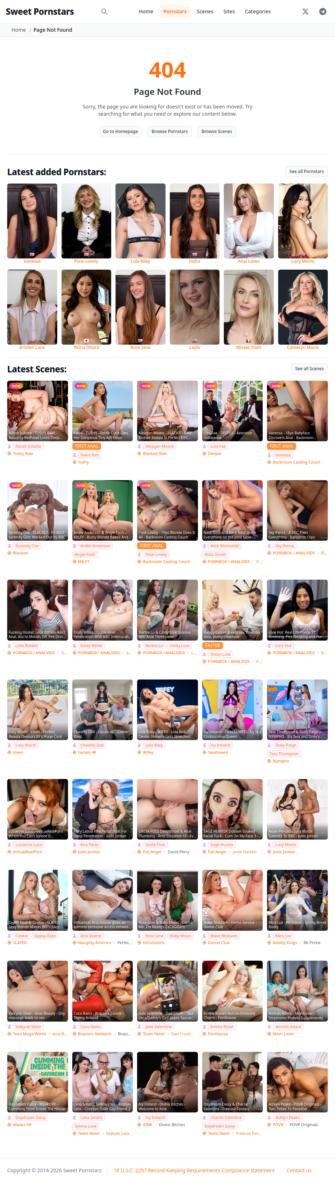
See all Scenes (309, 369)
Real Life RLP (324, 652)
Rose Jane (154, 935)
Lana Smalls (92, 1117)
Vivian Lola (220, 654)
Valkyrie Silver (28, 1026)
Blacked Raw (155, 453)
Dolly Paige (285, 745)
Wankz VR (22, 1124)
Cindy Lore (179, 645)
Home (146, 11)
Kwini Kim (90, 454)
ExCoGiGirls (154, 942)
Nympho (281, 760)
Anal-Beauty (60, 1033)
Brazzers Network (95, 1033)
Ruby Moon (180, 935)
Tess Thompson (284, 753)
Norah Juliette (28, 446)
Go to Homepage (120, 131)
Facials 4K (87, 752)
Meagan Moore (159, 446)
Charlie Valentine (226, 1117)
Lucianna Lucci (28, 844)
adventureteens (129, 652)
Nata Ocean (216, 554)
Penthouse (218, 1033)
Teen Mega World (29, 1033)
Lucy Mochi (25, 745)
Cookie (21, 935)
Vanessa (282, 454)
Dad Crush (181, 1033)
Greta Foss (155, 844)
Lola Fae (218, 446)
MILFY (84, 561)
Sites (229, 11)
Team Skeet (153, 1033)
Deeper (215, 453)
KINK (147, 1124)
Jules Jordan (89, 851)
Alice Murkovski (224, 545)
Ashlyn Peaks (287, 1117)
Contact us (299, 1170)
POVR (278, 1124)
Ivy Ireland (220, 745)
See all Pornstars (307, 171)
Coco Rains (91, 1026)
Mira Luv (283, 935)
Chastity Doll (92, 745)
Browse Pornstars (169, 131)
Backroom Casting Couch (296, 462)
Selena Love (86, 1126)
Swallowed (218, 752)
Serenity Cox (27, 545)
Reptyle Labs (118, 1133)
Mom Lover (283, 1033)
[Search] (104, 11)
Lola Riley (154, 745)
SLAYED (20, 942)
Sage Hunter (222, 844)
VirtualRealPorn (27, 851)
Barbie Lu (154, 645)
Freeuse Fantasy (249, 1133)
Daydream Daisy (30, 1117)
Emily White (92, 645)
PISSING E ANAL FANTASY (259, 661)
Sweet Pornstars (40, 11)
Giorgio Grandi (64, 652)
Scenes (205, 11)
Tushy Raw (23, 453)
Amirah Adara (288, 1026)
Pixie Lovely (156, 554)
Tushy (83, 462)
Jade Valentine (158, 1026)
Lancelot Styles (194, 652)
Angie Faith (85, 554)
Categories (258, 11)
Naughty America (94, 942)
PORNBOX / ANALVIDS (229, 561)
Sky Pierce (284, 545)
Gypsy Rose (45, 935)
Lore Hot (283, 645)
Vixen (18, 752)
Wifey (148, 752)
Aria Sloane (91, 935)
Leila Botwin (26, 645)
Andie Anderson (95, 545)
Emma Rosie (222, 1026)
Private (259, 561)
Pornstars (175, 11)
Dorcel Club (219, 942)
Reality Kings (285, 942)
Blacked (20, 552)
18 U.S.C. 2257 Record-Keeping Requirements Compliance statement (194, 1170)
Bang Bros (324, 552)
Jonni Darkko (245, 851)
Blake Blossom (223, 935)
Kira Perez (90, 844)
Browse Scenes (217, 131)
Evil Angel (152, 851)
